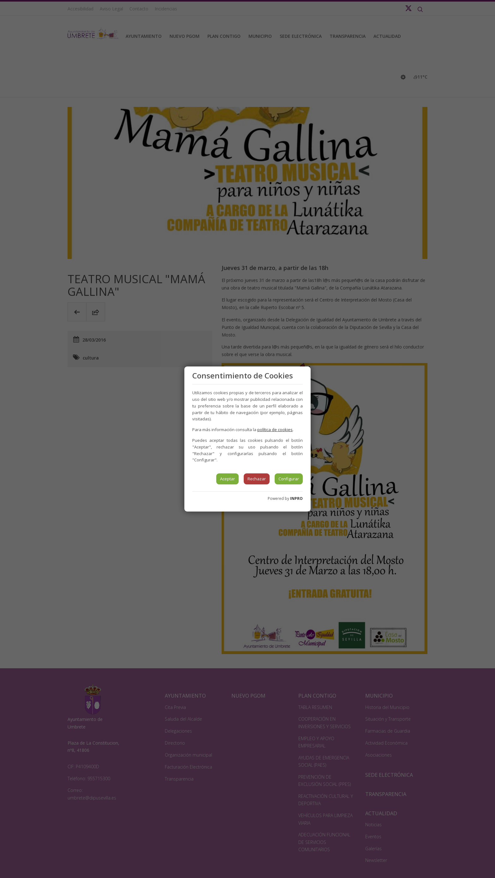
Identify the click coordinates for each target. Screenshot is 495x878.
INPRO (296, 498)
